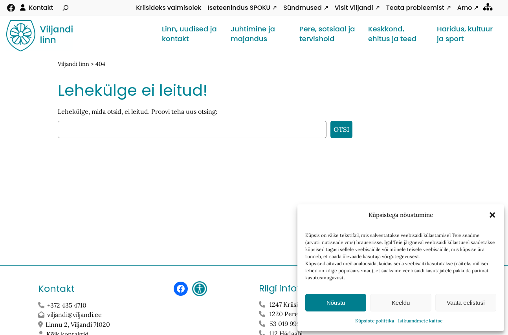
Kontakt (41, 7)
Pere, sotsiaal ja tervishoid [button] (327, 33)
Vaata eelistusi (465, 302)
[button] (492, 215)
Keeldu (401, 302)
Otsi (341, 129)
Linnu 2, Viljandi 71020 (79, 324)
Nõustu (335, 302)
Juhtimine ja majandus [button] (253, 33)
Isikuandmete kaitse (420, 321)
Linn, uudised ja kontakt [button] (189, 33)
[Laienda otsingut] (65, 8)
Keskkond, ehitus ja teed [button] (392, 33)
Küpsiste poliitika (374, 321)
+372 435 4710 (66, 305)
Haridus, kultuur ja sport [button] (465, 33)
